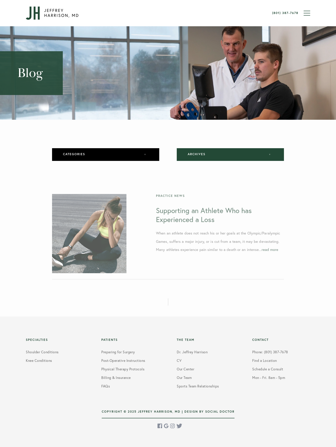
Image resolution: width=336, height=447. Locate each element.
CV (179, 360)
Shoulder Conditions (42, 352)
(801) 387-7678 (285, 13)
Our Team (184, 377)
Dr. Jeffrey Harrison (192, 352)
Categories (74, 154)
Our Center (185, 369)
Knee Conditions (39, 360)
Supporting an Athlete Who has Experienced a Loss (204, 218)
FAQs (105, 386)
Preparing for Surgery (118, 352)
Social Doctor (219, 412)
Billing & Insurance (116, 377)
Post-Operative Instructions (123, 360)
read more (270, 252)
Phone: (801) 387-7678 (270, 352)
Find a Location (264, 360)
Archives (196, 154)
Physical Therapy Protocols (122, 369)
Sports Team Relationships (198, 386)
